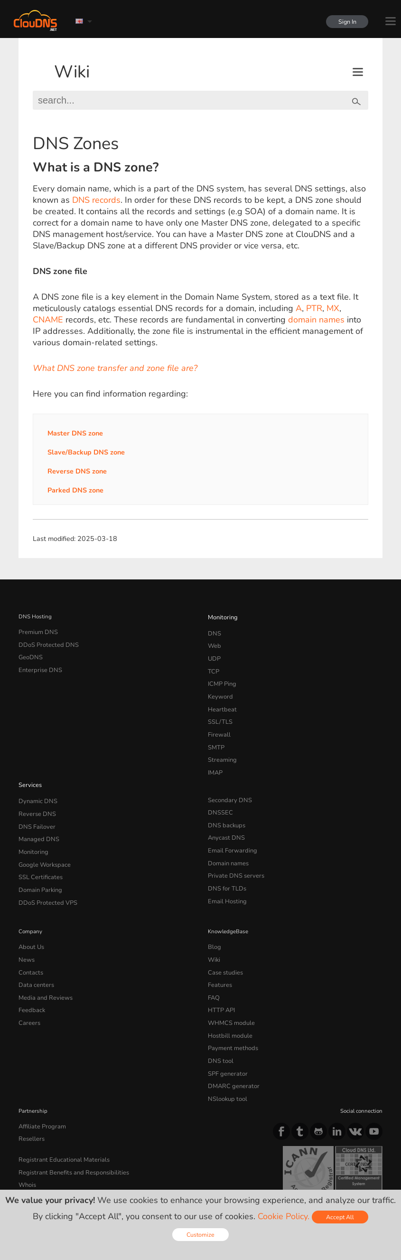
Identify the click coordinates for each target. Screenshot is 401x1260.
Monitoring (221, 616)
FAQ (213, 960)
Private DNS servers (233, 849)
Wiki (72, 72)
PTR (314, 308)
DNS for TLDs (225, 860)
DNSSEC (219, 793)
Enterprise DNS (38, 665)
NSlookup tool (225, 1051)
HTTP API (220, 972)
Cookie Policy (153, 1176)
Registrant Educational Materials (59, 1108)
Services (29, 767)
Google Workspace (42, 838)
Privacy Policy (101, 1176)
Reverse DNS (35, 793)
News (26, 926)
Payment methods (230, 1006)
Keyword (219, 688)
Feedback (30, 972)
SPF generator (225, 1028)
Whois (27, 1130)
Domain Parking (38, 860)
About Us (30, 915)
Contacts (29, 938)
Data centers (34, 949)
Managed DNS (37, 815)
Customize (200, 1235)
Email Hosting (225, 872)
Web (214, 642)
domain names (316, 319)
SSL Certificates (38, 849)
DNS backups (225, 804)
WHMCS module (229, 983)
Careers (28, 983)
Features (218, 949)
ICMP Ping (221, 676)
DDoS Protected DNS (45, 642)
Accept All (340, 1217)
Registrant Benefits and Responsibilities (69, 1119)
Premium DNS (36, 631)
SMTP (215, 733)
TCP (213, 665)
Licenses (95, 1184)
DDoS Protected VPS (44, 872)
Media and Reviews (43, 960)
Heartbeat (220, 699)
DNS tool (219, 1017)
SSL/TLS (218, 710)
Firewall (217, 721)
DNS (214, 631)
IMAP (214, 755)
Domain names (226, 838)
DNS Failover (35, 804)
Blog (213, 915)
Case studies (224, 938)
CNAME (48, 319)
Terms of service (44, 1176)
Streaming (220, 744)
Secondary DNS (227, 782)
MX (332, 308)
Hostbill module (227, 994)
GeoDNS (29, 654)
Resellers (30, 1088)
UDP (213, 654)
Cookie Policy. (283, 1216)
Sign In (345, 22)
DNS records (96, 200)
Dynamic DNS (36, 782)
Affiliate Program (39, 1077)
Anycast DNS (224, 815)
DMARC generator (230, 1039)
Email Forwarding (230, 827)
